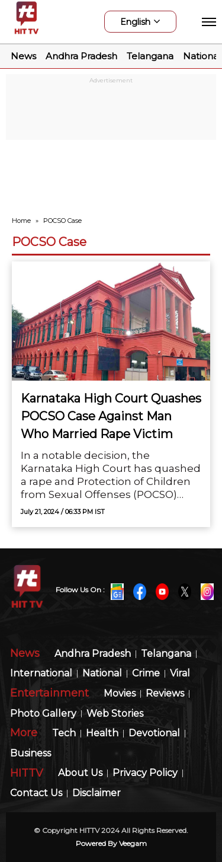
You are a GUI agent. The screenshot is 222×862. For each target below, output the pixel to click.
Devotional (154, 734)
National (202, 56)
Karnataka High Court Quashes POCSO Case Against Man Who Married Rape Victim (111, 416)
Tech (64, 734)
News (23, 56)
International (41, 674)
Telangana (150, 56)
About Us (80, 773)
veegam (133, 843)
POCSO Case (49, 242)
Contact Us (36, 793)
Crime (146, 674)
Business (30, 754)
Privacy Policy (145, 773)
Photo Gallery (43, 714)
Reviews (165, 694)
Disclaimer (96, 793)
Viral (180, 674)
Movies (120, 694)
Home (21, 220)
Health (102, 734)
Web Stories (114, 714)
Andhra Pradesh (81, 56)
